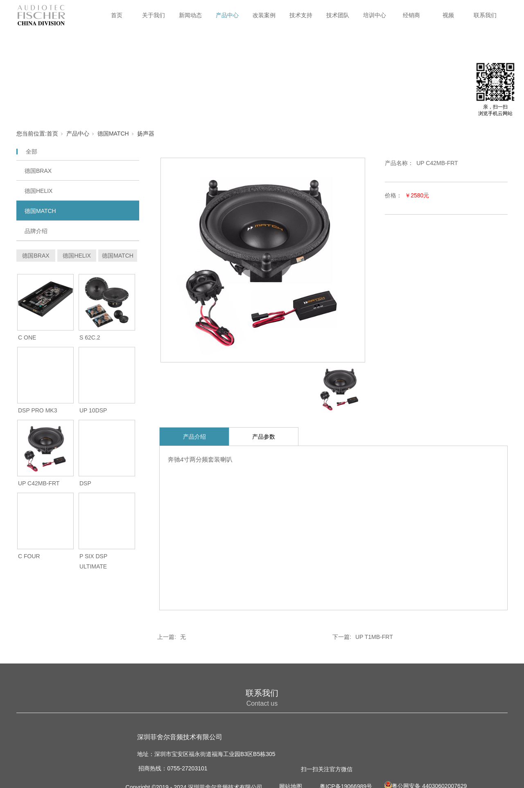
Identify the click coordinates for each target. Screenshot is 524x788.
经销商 (411, 15)
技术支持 (300, 15)
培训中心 (374, 15)
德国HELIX (38, 191)
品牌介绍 (36, 231)
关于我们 (153, 15)
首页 (116, 15)
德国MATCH (113, 133)
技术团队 (337, 15)
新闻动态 (190, 15)
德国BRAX (38, 171)
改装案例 (264, 15)
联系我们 (485, 15)
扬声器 (145, 133)
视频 (448, 15)
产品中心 (227, 15)
